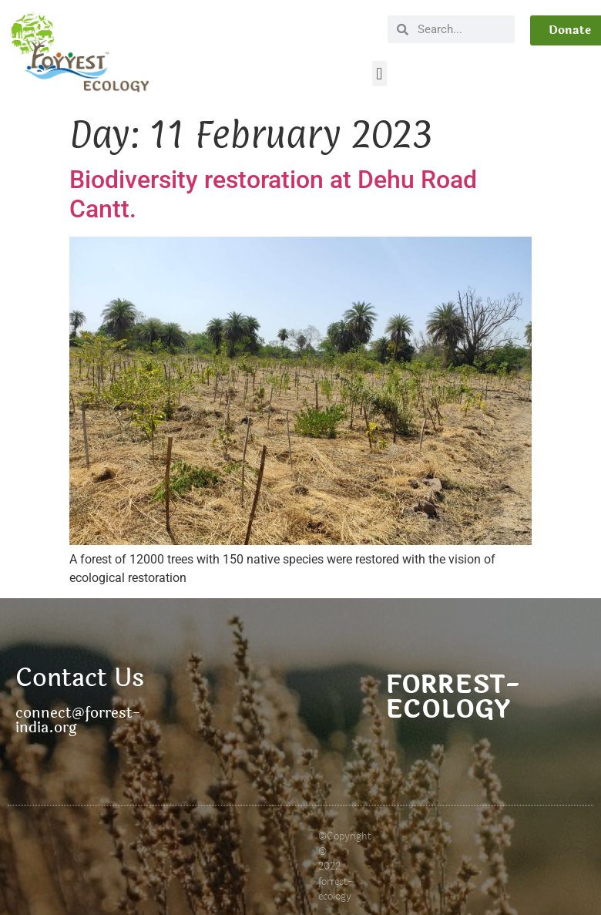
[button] (379, 73)
